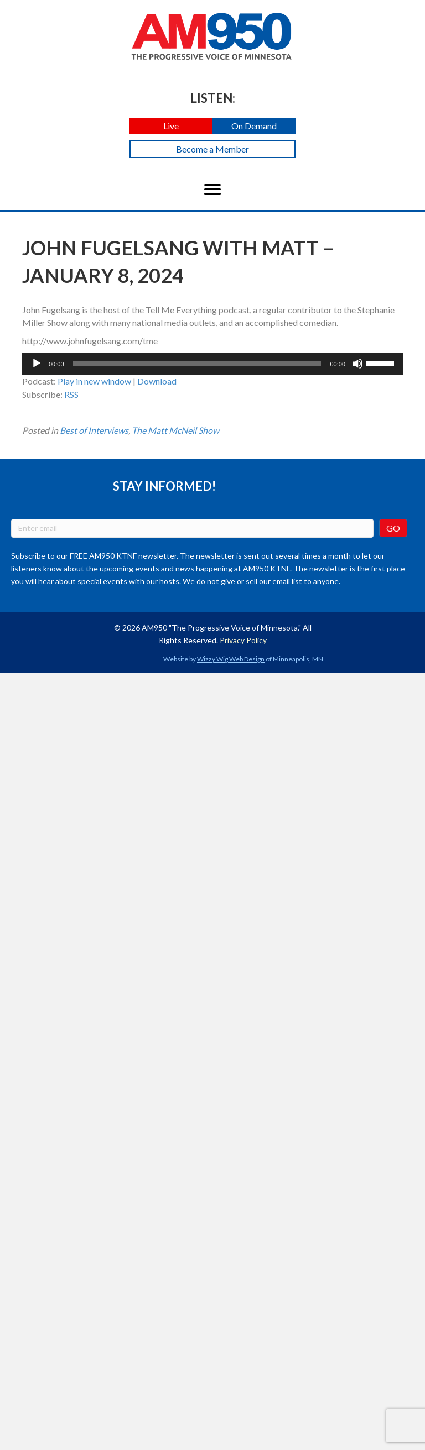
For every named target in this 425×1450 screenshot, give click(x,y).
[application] (212, 364)
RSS (71, 394)
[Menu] (212, 189)
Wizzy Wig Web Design (231, 659)
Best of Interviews (94, 430)
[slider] (197, 363)
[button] (170, 126)
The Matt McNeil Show (175, 430)
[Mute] (357, 363)
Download (157, 381)
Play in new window (94, 381)
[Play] (36, 363)
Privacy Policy (243, 640)
